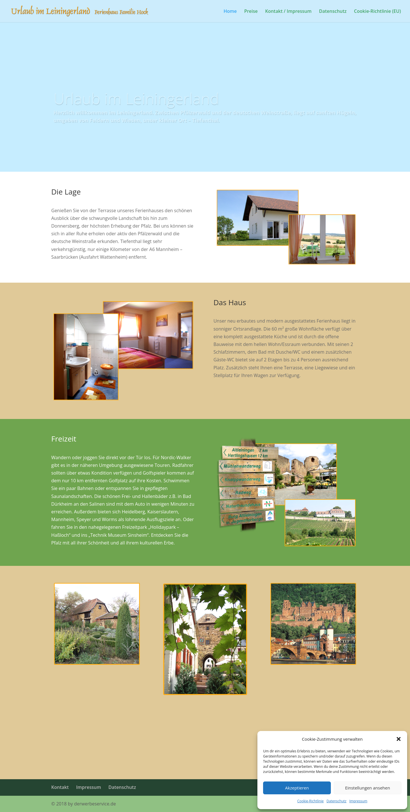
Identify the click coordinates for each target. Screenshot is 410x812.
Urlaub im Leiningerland (136, 102)
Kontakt (60, 787)
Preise (251, 11)
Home (230, 11)
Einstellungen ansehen (367, 788)
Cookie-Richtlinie (310, 801)
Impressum (358, 801)
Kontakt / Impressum (288, 11)
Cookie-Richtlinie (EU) (377, 11)
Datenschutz (337, 801)
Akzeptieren (297, 788)
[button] (398, 739)
